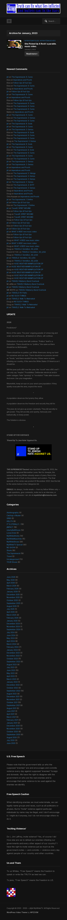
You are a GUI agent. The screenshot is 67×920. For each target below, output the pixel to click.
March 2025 (11, 615)
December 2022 (13, 685)
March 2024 (11, 644)
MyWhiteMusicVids (48, 41)
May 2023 (11, 673)
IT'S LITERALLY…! (13, 524)
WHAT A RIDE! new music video (24, 232)
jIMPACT (10, 527)
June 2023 (11, 670)
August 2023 (12, 664)
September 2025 (13, 603)
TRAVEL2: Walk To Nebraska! (23, 299)
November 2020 (13, 729)
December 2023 (13, 653)
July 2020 (11, 740)
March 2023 (11, 679)
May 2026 (11, 580)
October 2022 (12, 688)
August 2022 (12, 694)
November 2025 (13, 597)
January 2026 (12, 592)
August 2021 (11, 708)
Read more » (31, 54)
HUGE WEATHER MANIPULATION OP (28, 264)
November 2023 (13, 656)
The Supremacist (13, 553)
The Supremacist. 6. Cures (22, 77)
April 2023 (11, 676)
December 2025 (13, 594)
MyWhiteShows (13, 542)
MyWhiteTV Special (14, 545)
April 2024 (11, 641)
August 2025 (12, 606)
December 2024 (13, 624)
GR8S (9, 518)
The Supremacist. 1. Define (22, 199)
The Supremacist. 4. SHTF (23, 185)
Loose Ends (11, 533)
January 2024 (12, 650)
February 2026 (12, 589)
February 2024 (12, 647)
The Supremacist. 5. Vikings (24, 173)
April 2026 (11, 583)
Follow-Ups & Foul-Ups (22, 83)
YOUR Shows (12, 562)
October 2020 (12, 732)
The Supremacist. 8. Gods (22, 124)
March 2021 (11, 717)
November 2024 (13, 626)
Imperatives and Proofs (22, 80)
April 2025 (11, 612)
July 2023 (10, 667)
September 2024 (13, 629)
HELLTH (10, 521)
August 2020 (12, 737)
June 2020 (11, 743)
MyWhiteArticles (32, 41)
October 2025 (12, 600)
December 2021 (13, 696)
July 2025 (10, 609)
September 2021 (13, 705)
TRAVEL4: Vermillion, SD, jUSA (26, 249)
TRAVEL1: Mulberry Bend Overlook (25, 281)
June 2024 (11, 635)
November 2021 (13, 699)
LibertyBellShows (13, 530)
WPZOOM (34, 912)
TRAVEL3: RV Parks (19, 293)
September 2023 (13, 662)
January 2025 (12, 621)
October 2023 (12, 659)
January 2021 (12, 723)
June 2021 (11, 711)
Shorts (9, 550)
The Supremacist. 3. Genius (24, 118)
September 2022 (13, 691)
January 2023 (12, 682)
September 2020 (13, 734)
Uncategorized (13, 559)
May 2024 (11, 638)
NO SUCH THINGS (19, 296)
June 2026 (11, 577)
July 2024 (11, 632)
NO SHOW (11, 547)
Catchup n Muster (14, 515)
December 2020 (13, 726)
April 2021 (10, 714)
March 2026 (11, 586)
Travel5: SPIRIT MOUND (21, 208)
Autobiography (13, 512)
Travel (9, 556)
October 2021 (12, 702)
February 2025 (12, 618)
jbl (8, 77)
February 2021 (12, 720)
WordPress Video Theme (17, 912)
